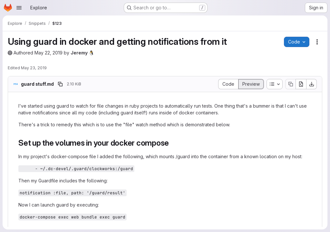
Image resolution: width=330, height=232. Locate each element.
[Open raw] (301, 84)
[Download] (311, 84)
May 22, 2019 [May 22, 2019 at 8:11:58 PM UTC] (48, 52)
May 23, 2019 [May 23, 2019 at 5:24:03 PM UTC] (34, 67)
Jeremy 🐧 (82, 52)
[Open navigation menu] (19, 8)
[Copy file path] (60, 84)
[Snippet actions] (317, 42)
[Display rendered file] (251, 84)
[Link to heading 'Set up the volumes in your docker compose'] (173, 143)
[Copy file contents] (290, 84)
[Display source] (228, 84)
